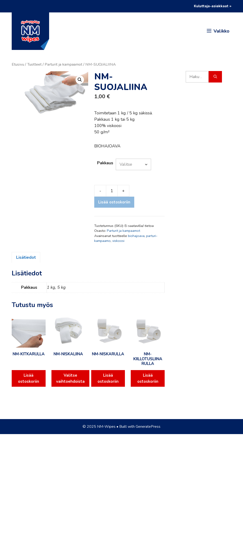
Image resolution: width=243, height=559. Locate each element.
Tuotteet (34, 64)
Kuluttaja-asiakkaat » (212, 6)
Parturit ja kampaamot (63, 64)
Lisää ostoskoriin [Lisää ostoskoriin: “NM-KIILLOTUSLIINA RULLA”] (147, 378)
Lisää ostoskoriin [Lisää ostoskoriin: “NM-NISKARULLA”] (108, 378)
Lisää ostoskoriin (114, 202)
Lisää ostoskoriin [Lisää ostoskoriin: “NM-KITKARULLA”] (28, 378)
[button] (80, 79)
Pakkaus (105, 163)
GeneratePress (148, 426)
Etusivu (18, 64)
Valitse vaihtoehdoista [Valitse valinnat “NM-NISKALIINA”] (70, 378)
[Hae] (215, 77)
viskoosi (118, 240)
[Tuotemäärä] (112, 191)
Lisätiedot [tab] (26, 257)
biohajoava (136, 235)
